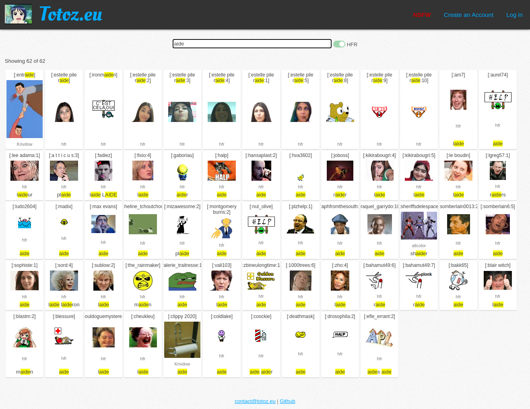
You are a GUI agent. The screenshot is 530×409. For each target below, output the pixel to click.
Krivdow (24, 144)
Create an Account (468, 14)
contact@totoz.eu (255, 401)
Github (287, 401)
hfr (64, 144)
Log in (514, 14)
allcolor (419, 245)
